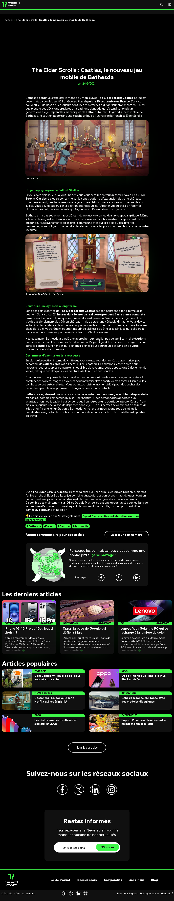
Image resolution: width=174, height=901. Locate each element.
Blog (154, 884)
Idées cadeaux (87, 884)
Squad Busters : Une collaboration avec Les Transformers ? (83, 518)
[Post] (29, 627)
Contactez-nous (25, 897)
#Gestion (64, 526)
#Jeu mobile (80, 526)
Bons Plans (136, 884)
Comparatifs (113, 884)
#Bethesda (34, 526)
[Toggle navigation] (170, 4)
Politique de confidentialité (156, 897)
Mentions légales (127, 897)
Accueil (9, 20)
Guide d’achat (60, 884)
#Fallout (49, 526)
